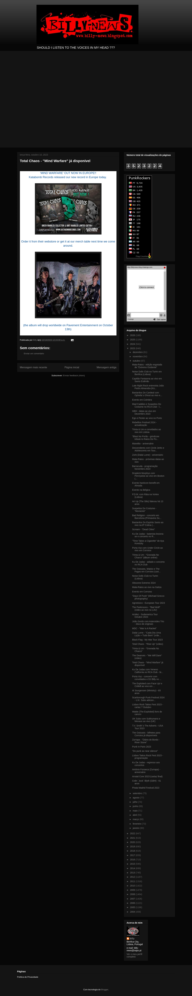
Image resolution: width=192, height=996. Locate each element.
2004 (133, 912)
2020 (133, 842)
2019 (133, 846)
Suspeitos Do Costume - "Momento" (144, 509)
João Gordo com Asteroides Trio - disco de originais (148, 622)
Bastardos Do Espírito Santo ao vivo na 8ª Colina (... (147, 523)
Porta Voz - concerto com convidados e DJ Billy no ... (146, 677)
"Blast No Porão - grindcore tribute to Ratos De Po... (145, 437)
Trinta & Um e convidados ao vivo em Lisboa (146, 430)
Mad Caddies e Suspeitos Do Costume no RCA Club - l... (146, 405)
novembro (138, 356)
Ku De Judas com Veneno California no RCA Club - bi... (147, 670)
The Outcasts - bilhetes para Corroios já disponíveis (146, 734)
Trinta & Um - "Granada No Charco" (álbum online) (145, 556)
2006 (133, 903)
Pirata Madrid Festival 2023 (145, 787)
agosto (136, 797)
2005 (133, 907)
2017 (133, 855)
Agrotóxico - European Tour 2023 (148, 603)
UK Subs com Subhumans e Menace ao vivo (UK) (146, 720)
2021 (133, 838)
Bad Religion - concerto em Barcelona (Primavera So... (146, 516)
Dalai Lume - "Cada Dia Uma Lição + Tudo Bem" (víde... (146, 634)
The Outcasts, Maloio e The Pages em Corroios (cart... (146, 570)
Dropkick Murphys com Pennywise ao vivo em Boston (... (148, 476)
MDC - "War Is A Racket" (144, 628)
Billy (132, 938)
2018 (133, 851)
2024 (133, 344)
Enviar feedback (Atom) (74, 375)
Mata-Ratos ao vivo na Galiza (146, 587)
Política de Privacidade (27, 977)
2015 (133, 864)
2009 (133, 890)
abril (135, 815)
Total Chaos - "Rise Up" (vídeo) (147, 644)
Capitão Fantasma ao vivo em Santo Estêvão (147, 380)
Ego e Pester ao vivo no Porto (147, 418)
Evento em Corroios (142, 591)
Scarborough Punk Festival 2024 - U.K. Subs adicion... (148, 698)
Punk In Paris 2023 (141, 746)
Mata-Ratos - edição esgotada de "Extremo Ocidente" (147, 366)
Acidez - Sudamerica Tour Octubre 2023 (145, 615)
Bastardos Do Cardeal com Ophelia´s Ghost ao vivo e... (147, 394)
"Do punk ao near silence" (145, 751)
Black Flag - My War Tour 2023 (147, 639)
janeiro (136, 828)
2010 (133, 885)
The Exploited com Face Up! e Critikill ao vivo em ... (147, 684)
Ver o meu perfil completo (134, 955)
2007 (133, 898)
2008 (133, 894)
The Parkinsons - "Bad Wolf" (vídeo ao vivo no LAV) (146, 608)
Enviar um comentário (34, 353)
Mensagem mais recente (33, 367)
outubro (137, 360)
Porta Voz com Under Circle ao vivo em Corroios (147, 549)
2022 (133, 833)
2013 (133, 872)
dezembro (138, 352)
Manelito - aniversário (142, 443)
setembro (138, 793)
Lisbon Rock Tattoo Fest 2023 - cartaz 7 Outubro (147, 705)
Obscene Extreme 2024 (144, 583)
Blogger (104, 989)
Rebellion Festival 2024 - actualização (144, 423)
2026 (133, 335)
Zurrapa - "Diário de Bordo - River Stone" (145, 741)
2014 (133, 868)
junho (136, 806)
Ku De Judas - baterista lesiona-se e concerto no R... (148, 535)
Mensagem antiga (106, 367)
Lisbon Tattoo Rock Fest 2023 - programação (147, 756)
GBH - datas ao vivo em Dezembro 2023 (144, 412)
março (136, 819)
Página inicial (72, 367)
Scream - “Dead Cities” (143, 529)
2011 (133, 881)
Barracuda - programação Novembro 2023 (145, 467)
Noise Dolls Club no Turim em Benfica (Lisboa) (147, 373)
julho (135, 802)
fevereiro (137, 823)
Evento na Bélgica (141, 490)
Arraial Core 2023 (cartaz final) (147, 776)
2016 (133, 859)
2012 (133, 877)
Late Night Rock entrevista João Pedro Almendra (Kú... (148, 387)
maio (135, 810)
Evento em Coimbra (142, 399)
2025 (133, 339)
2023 (133, 348)
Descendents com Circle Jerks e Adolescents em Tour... (148, 449)
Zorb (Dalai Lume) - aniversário (147, 455)
